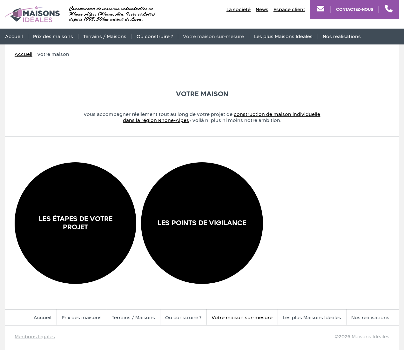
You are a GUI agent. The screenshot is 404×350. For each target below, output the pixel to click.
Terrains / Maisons (104, 36)
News (262, 9)
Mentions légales (35, 336)
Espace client (289, 9)
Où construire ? (155, 36)
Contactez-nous (354, 9)
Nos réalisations (342, 36)
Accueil (14, 36)
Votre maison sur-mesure (213, 36)
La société (238, 9)
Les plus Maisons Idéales (283, 36)
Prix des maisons (53, 36)
